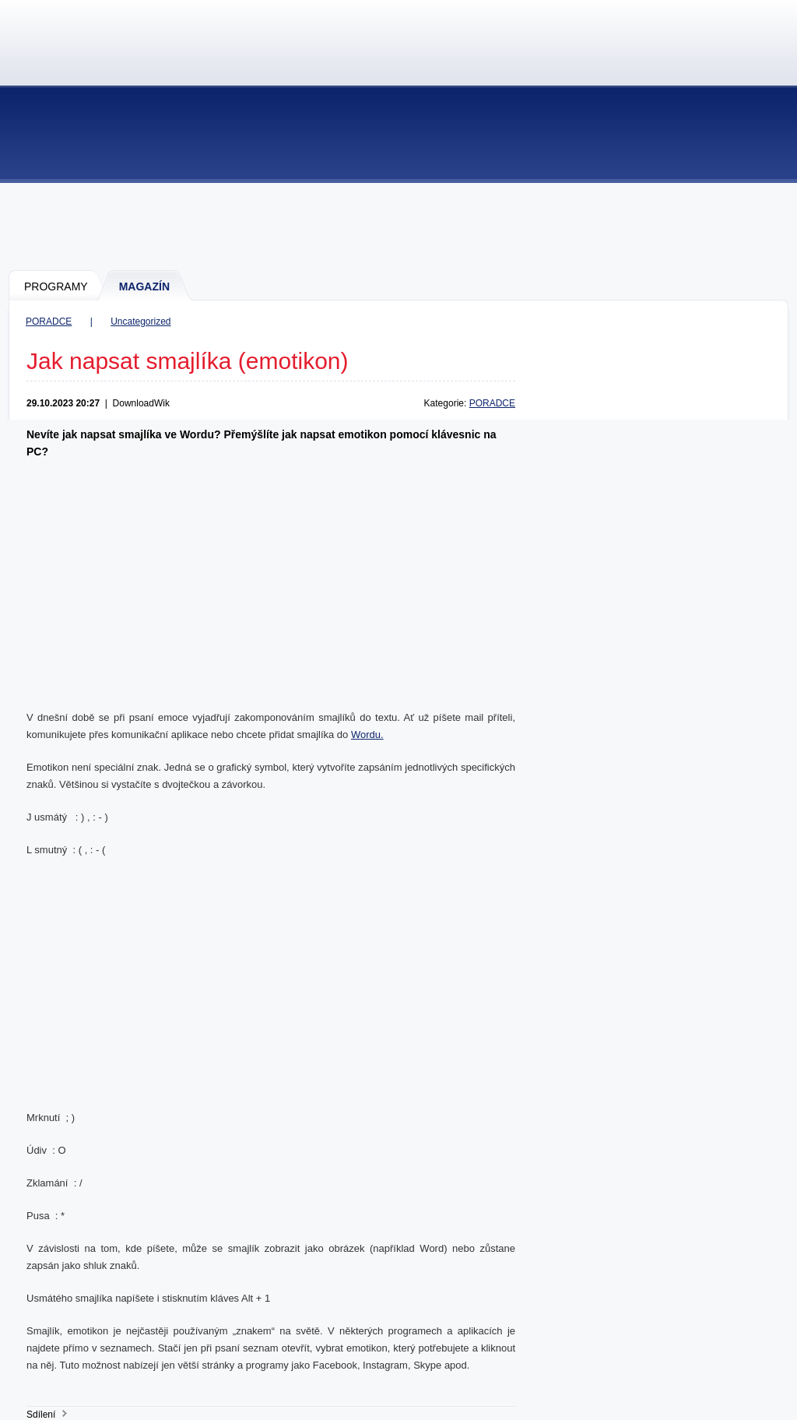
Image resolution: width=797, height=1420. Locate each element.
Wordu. (367, 734)
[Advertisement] (399, 226)
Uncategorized (140, 321)
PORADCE (49, 321)
